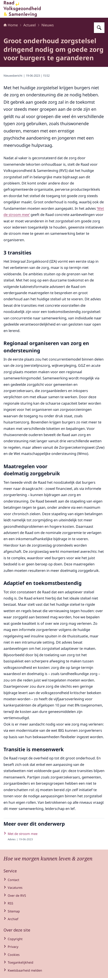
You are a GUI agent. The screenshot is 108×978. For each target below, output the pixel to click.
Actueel (29, 25)
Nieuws (47, 25)
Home (11, 25)
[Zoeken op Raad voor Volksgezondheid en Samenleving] (99, 27)
